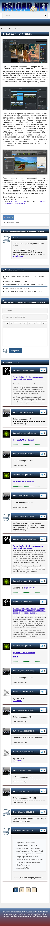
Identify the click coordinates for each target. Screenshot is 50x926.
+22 (8, 217)
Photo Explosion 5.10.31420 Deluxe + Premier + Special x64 (25, 285)
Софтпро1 (16, 370)
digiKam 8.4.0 (29, 588)
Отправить (15, 351)
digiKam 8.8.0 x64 (18, 201)
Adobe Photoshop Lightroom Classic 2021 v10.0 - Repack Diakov (23, 277)
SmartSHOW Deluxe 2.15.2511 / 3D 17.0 (19, 281)
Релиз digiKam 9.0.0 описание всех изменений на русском (28, 378)
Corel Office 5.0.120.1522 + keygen (17, 288)
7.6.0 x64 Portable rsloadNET (14, 204)
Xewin (15, 812)
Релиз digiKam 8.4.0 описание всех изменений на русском (28, 547)
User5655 (16, 692)
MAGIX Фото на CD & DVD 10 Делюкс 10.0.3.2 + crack (24, 291)
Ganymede (16, 433)
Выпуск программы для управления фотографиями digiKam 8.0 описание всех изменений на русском (29, 611)
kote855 (15, 516)
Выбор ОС (17, 701)
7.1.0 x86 (42, 201)
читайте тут (18, 256)
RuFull (15, 412)
